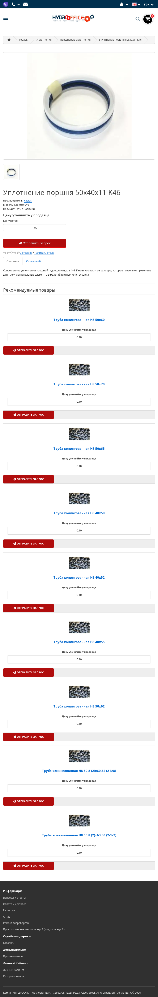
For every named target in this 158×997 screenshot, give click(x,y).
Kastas (28, 200)
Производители (13, 956)
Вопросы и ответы (14, 898)
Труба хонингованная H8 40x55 (79, 642)
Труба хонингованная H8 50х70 (79, 384)
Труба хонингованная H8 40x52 (79, 577)
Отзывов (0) (33, 261)
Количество (10, 221)
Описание (13, 261)
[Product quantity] (34, 227)
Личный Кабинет (13, 970)
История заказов (13, 976)
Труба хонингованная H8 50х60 (79, 320)
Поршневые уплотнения (75, 39)
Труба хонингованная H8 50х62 (79, 706)
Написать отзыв (44, 253)
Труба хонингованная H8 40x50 (79, 513)
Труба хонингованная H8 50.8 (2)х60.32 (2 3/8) (79, 771)
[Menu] (6, 19)
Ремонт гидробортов (16, 923)
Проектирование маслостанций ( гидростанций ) (34, 929)
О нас (6, 916)
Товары (23, 39)
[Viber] (6, 4)
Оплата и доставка (14, 904)
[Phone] (16, 4)
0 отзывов (26, 253)
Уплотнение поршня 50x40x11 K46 (120, 39)
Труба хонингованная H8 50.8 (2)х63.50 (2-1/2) (79, 835)
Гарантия (9, 910)
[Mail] (26, 4)
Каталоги (8, 943)
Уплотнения (44, 39)
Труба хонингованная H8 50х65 (79, 448)
